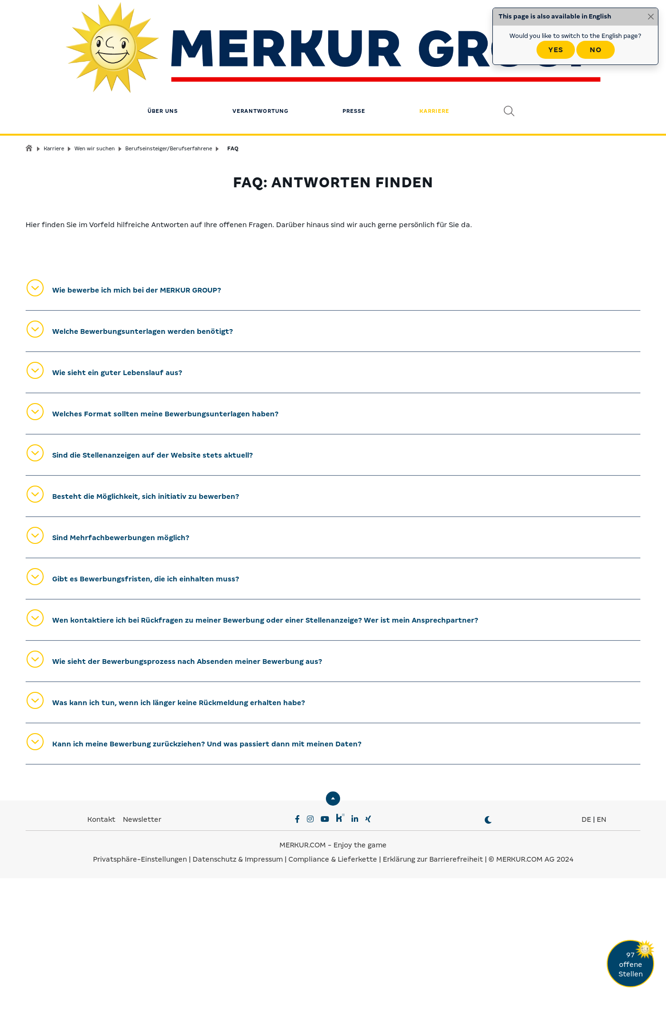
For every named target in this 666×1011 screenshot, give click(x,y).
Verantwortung (260, 64)
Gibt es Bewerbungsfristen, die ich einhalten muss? (145, 712)
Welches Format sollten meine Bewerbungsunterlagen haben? (165, 547)
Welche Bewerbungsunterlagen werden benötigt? (142, 464)
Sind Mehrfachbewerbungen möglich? (120, 670)
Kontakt (102, 952)
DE (586, 952)
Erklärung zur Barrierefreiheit (433, 992)
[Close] (651, 16)
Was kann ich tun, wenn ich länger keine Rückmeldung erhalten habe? (178, 835)
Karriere (434, 64)
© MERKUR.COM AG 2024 (531, 992)
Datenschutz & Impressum (239, 992)
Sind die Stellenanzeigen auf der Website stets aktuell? (152, 588)
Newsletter (142, 952)
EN (601, 952)
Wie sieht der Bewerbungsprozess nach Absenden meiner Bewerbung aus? (187, 794)
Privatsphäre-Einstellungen (140, 992)
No (595, 50)
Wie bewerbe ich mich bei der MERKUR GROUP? (136, 423)
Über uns (163, 64)
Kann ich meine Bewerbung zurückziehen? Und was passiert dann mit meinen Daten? (206, 877)
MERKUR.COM (302, 978)
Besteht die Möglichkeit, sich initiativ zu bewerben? (145, 629)
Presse (353, 64)
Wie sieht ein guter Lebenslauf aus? (117, 505)
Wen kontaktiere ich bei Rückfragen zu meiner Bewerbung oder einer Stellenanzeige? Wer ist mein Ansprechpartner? (265, 753)
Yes (555, 50)
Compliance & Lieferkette (333, 992)
